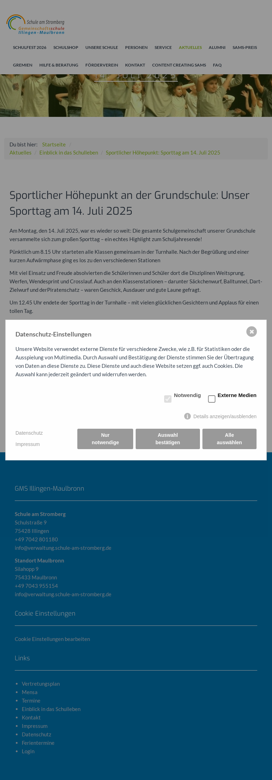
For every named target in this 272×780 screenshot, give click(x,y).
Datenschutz (29, 433)
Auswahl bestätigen (167, 438)
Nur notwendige (105, 438)
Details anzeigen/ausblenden (225, 416)
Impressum (27, 444)
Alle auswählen (229, 438)
